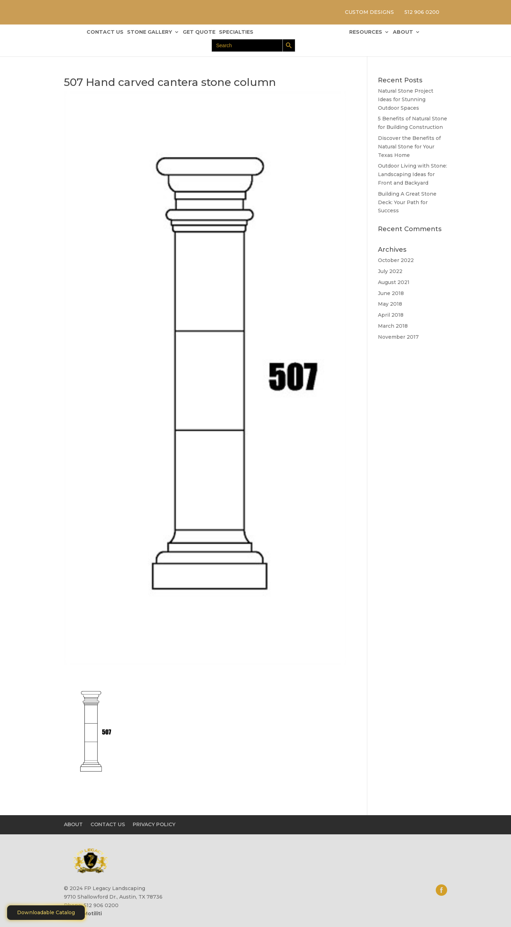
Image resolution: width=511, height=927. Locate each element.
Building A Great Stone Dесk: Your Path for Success (407, 202)
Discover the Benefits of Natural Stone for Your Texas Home (409, 146)
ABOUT (403, 32)
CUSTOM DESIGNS (369, 12)
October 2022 (396, 260)
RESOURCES (365, 32)
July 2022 (390, 271)
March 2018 (393, 326)
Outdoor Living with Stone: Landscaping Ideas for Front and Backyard (412, 174)
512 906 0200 (422, 12)
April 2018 (390, 315)
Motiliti (92, 913)
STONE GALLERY (149, 32)
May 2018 (390, 304)
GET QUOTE (199, 32)
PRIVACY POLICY (154, 824)
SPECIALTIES (236, 32)
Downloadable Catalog (46, 912)
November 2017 (398, 337)
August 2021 (394, 282)
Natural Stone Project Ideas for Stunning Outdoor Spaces (405, 99)
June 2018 (391, 293)
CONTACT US (105, 32)
